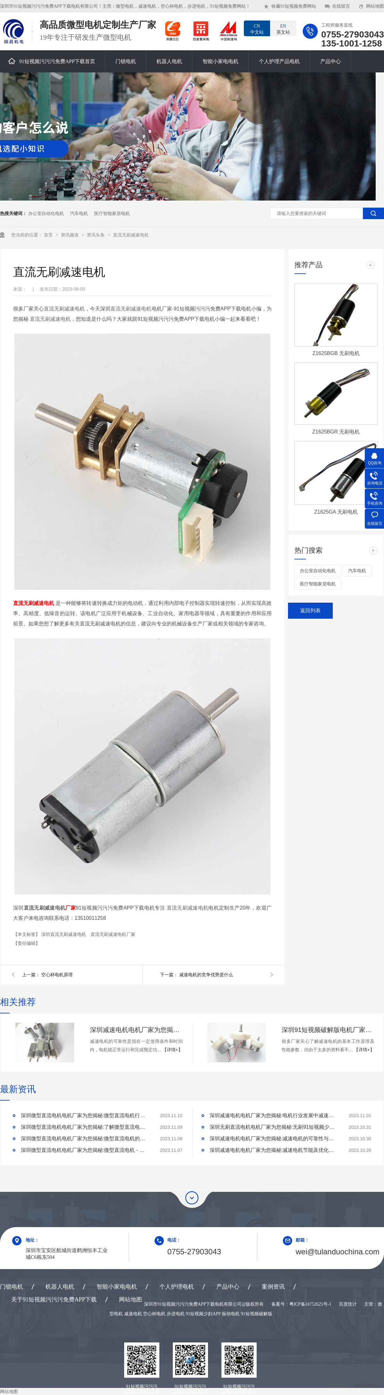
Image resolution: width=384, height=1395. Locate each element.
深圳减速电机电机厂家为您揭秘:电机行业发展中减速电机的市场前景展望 (274, 1115)
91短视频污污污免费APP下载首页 (51, 61)
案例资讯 (273, 1287)
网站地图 (375, 6)
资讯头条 (96, 234)
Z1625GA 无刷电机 (336, 512)
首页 (49, 234)
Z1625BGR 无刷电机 (336, 431)
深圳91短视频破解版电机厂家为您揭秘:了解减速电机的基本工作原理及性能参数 (328, 1029)
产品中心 (330, 61)
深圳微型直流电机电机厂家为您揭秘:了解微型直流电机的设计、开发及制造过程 (85, 1127)
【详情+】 (172, 1049)
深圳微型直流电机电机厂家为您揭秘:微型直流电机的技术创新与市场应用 (85, 1138)
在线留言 (341, 6)
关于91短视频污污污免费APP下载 (54, 1299)
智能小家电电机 (220, 61)
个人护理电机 (176, 1287)
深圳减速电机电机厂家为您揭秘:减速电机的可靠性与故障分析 (136, 1029)
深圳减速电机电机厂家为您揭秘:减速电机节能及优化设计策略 (274, 1150)
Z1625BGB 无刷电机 (336, 353)
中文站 (257, 29)
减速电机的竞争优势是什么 (206, 974)
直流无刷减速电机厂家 (113, 934)
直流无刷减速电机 (131, 234)
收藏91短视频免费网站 (293, 6)
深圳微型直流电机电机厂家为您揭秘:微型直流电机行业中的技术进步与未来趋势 (85, 1115)
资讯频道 (70, 234)
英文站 (283, 29)
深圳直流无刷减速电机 (64, 934)
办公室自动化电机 (46, 213)
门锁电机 (126, 61)
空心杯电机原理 (57, 974)
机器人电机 (169, 61)
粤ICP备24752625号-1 (310, 1304)
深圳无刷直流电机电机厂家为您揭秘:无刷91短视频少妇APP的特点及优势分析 (274, 1127)
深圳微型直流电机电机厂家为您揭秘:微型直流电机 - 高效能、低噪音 (85, 1150)
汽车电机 (79, 213)
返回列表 (310, 610)
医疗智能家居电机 (112, 213)
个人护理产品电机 (279, 61)
